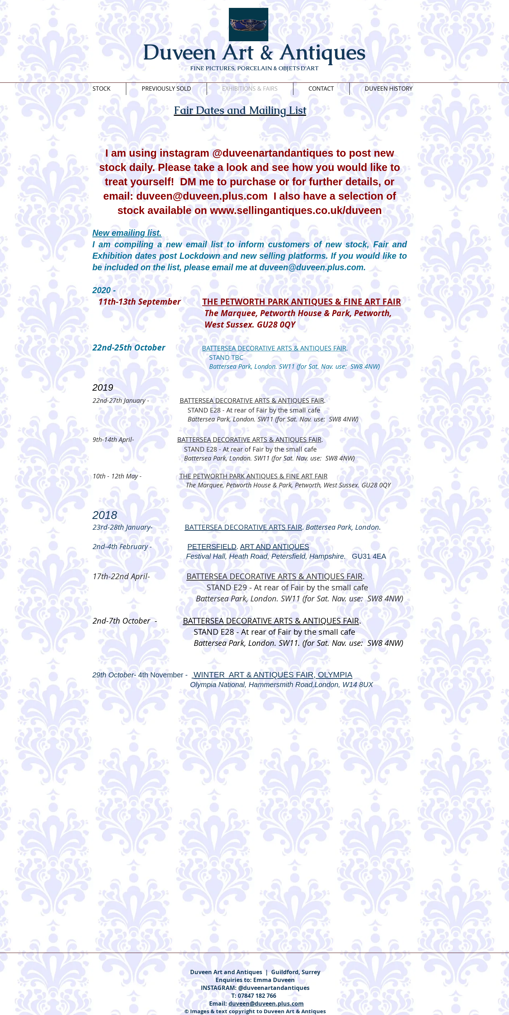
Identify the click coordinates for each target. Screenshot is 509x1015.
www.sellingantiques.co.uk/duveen (296, 210)
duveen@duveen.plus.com (202, 196)
